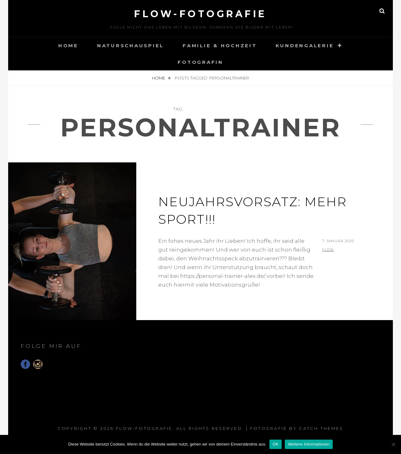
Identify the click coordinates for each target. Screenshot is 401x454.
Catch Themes (321, 428)
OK (276, 444)
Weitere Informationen (309, 444)
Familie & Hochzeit (220, 45)
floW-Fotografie (200, 14)
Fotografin (200, 62)
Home (68, 45)
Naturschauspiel (130, 45)
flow (328, 249)
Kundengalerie (305, 45)
